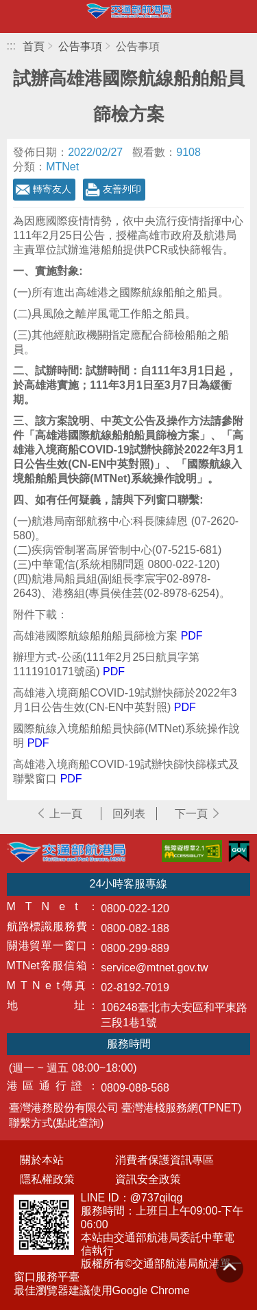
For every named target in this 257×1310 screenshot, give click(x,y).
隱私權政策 (47, 1179)
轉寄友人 (52, 188)
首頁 (34, 46)
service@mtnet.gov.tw (154, 967)
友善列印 (122, 188)
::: (11, 46)
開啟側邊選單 (16, 16)
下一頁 (191, 814)
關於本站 (42, 1160)
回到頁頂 (229, 1269)
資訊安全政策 (148, 1179)
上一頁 (65, 814)
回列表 (128, 814)
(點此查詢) (78, 1123)
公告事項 (80, 46)
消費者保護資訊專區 (164, 1160)
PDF (192, 636)
